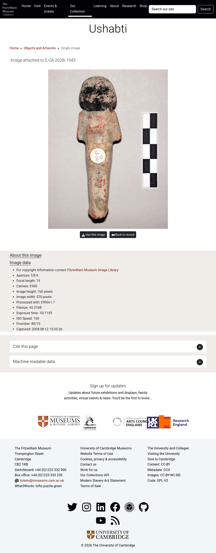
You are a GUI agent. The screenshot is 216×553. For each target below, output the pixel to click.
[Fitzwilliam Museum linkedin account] (115, 507)
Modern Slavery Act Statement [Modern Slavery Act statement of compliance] (103, 481)
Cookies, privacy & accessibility (103, 459)
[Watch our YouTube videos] (101, 520)
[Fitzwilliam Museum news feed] (115, 520)
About (114, 6)
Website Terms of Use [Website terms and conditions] (96, 454)
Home (27, 5)
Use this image (93, 235)
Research (129, 6)
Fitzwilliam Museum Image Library (93, 270)
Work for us (88, 470)
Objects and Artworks (40, 48)
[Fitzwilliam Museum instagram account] (87, 507)
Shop (143, 6)
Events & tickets (50, 8)
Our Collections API (94, 475)
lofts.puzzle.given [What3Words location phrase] (49, 486)
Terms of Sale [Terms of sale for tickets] (90, 486)
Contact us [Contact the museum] (88, 464)
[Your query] (172, 9)
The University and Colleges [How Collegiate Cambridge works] (168, 448)
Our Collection (77, 8)
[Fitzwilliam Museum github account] (143, 507)
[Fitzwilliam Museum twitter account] (73, 507)
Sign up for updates (108, 385)
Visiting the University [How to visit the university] (164, 454)
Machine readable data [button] (34, 361)
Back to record (122, 235)
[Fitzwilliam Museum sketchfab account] (130, 507)
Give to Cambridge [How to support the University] (161, 459)
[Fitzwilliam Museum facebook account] (101, 507)
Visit (37, 6)
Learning (100, 6)
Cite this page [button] (25, 346)
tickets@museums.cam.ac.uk (42, 481)
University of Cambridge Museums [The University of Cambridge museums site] (106, 448)
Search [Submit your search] (205, 9)
